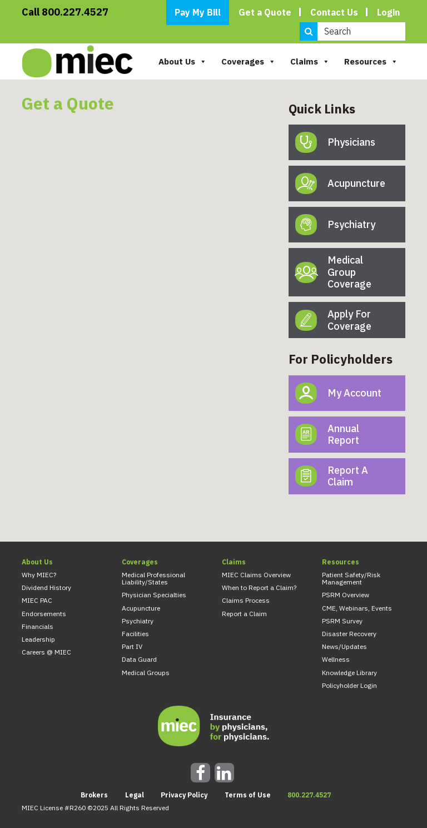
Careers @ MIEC (46, 652)
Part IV (132, 646)
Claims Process (246, 600)
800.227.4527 (309, 795)
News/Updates (344, 646)
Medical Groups (146, 672)
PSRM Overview (345, 595)
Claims (310, 61)
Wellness (336, 659)
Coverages (248, 61)
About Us (182, 61)
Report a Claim (244, 613)
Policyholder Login (349, 685)
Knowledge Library (349, 672)
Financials (37, 626)
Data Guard (139, 659)
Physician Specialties (154, 595)
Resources (371, 61)
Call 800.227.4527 (65, 12)
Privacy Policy (184, 795)
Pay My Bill (198, 12)
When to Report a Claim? (259, 587)
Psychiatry (137, 621)
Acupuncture (141, 608)
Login (388, 12)
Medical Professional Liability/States (153, 578)
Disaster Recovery (349, 633)
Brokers (94, 795)
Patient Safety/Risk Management (351, 578)
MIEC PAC (37, 600)
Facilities (135, 633)
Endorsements (44, 613)
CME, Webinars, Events (357, 608)
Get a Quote (265, 12)
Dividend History (46, 587)
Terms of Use (248, 795)
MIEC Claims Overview (256, 575)
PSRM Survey (342, 621)
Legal (134, 795)
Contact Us (334, 12)
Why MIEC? (39, 575)
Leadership (38, 639)
